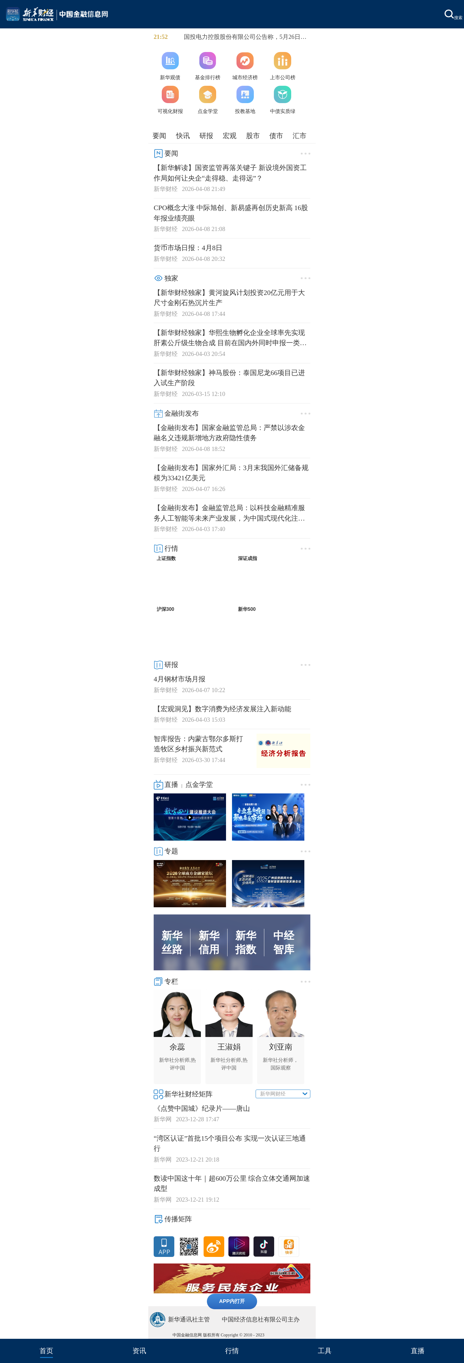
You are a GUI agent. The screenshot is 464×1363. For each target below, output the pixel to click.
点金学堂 (199, 784)
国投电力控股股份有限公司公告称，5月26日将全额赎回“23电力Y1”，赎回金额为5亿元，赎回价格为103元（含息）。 (245, 37)
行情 (232, 1351)
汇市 (299, 136)
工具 (325, 1351)
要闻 (159, 136)
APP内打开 (232, 1301)
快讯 (183, 136)
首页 (46, 1351)
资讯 (139, 1351)
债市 (276, 136)
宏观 (229, 136)
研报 (206, 136)
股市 (253, 136)
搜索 (454, 15)
